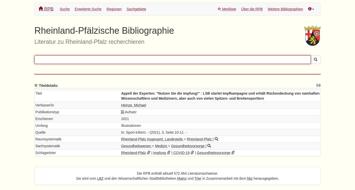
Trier (197, 178)
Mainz (182, 178)
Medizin (161, 146)
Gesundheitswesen (136, 146)
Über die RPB (252, 9)
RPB (45, 9)
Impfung (159, 153)
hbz (250, 178)
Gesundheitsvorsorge (188, 146)
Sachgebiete (136, 9)
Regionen (114, 9)
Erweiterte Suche (88, 9)
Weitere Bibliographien (285, 9)
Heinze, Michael (133, 105)
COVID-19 (181, 153)
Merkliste (227, 9)
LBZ (100, 178)
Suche (65, 9)
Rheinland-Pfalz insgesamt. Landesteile (152, 139)
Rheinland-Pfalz (200, 139)
